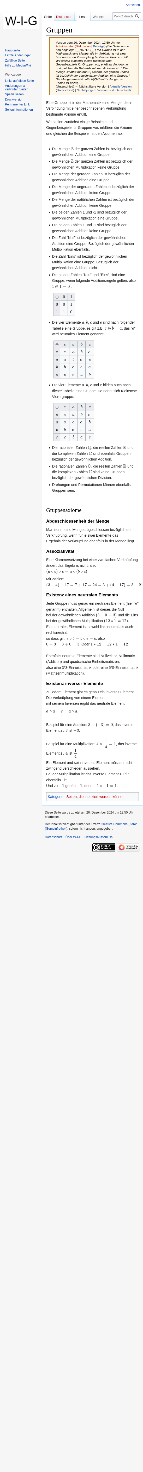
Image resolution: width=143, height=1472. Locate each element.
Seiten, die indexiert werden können (95, 797)
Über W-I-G (73, 837)
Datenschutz (53, 837)
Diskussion (83, 46)
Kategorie (55, 797)
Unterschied (65, 90)
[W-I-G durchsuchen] (126, 16)
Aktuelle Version (121, 86)
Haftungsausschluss (98, 837)
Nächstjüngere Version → (94, 90)
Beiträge (99, 46)
